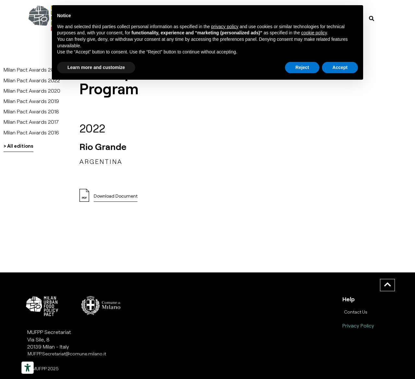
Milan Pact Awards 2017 (31, 122)
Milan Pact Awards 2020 (32, 90)
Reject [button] (302, 67)
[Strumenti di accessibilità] (27, 368)
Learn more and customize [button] (96, 67)
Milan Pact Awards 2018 (31, 111)
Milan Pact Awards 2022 (32, 80)
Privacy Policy (358, 325)
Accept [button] (340, 67)
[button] (115, 198)
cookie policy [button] (314, 32)
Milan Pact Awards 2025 (32, 69)
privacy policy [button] (224, 26)
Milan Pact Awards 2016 (31, 132)
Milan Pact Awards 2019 (31, 101)
